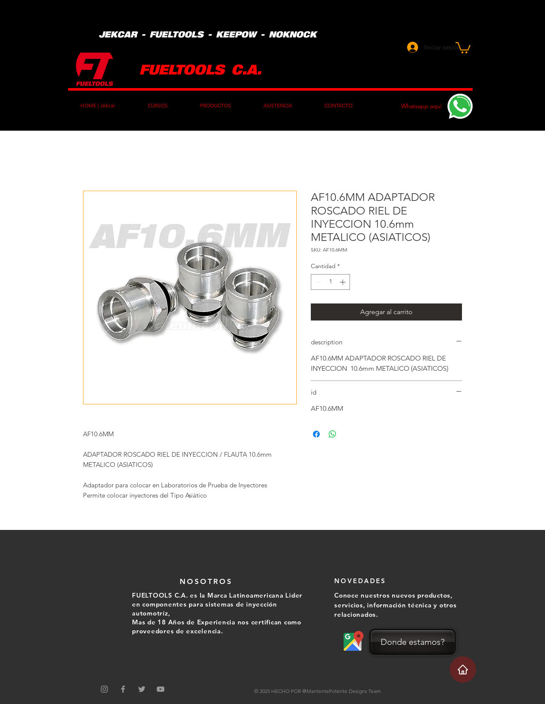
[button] (463, 47)
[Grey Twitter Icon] (141, 689)
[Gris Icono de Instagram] (104, 689)
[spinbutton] (330, 282)
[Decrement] (317, 282)
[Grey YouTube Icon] (160, 689)
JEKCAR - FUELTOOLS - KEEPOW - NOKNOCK (207, 34)
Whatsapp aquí (421, 106)
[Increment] (343, 282)
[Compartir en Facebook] (316, 434)
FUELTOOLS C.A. (200, 68)
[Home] (463, 669)
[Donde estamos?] (413, 642)
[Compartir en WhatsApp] (332, 434)
